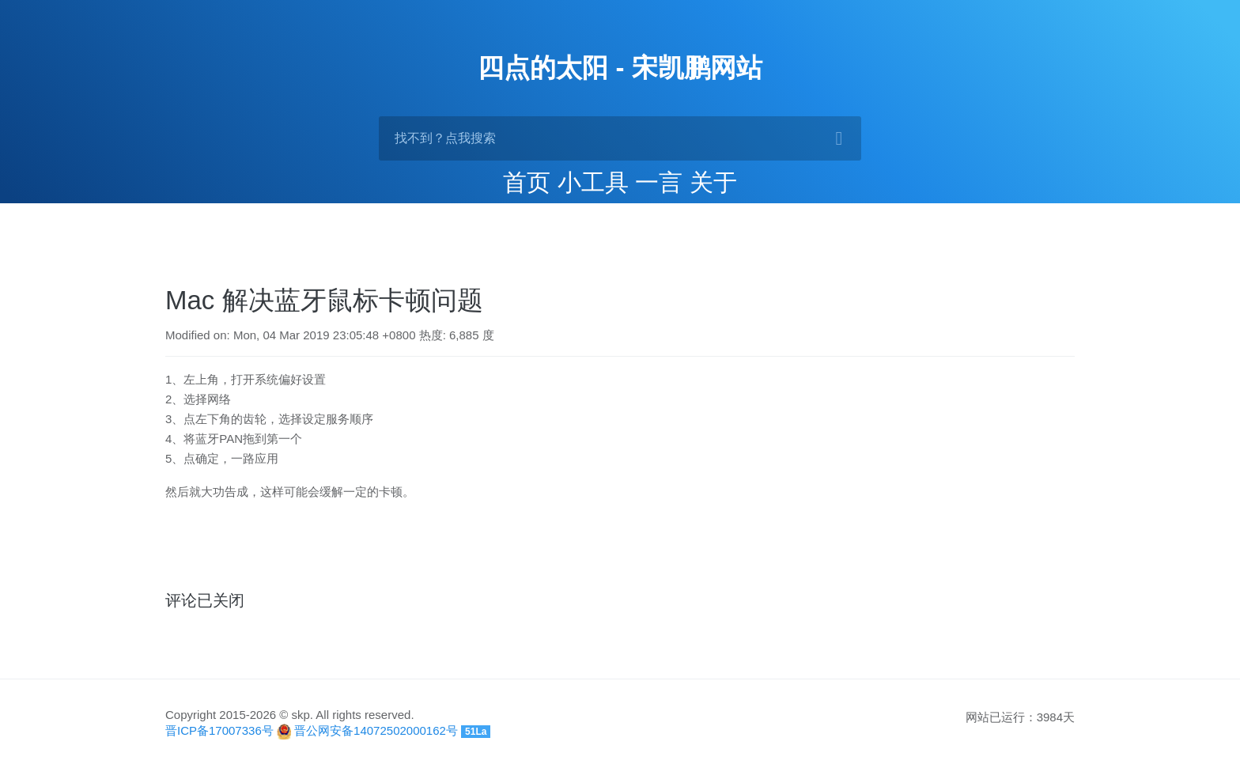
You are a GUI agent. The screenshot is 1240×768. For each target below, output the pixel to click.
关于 (713, 182)
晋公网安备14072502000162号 (376, 730)
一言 (658, 182)
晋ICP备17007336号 (219, 730)
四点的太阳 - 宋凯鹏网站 (620, 67)
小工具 (593, 182)
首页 (526, 182)
